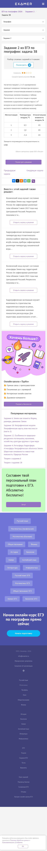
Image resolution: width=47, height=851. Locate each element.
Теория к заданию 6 (12, 458)
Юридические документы (23, 661)
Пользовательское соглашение (12, 842)
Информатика (32, 567)
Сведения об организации (23, 666)
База (24, 695)
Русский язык (22, 521)
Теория (23, 753)
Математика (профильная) (22, 528)
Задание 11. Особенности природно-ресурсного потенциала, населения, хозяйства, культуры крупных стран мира (21, 438)
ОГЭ (23, 748)
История (14, 552)
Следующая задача (34, 170)
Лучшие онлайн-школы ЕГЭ (23, 797)
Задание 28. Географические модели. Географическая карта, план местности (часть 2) (20, 428)
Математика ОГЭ (22, 583)
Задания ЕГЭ (23, 758)
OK (23, 846)
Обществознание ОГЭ (22, 591)
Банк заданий (23, 777)
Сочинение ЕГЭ (23, 787)
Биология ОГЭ (31, 599)
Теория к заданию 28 (13, 462)
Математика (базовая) (22, 536)
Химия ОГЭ (12, 599)
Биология (30, 552)
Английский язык (29, 560)
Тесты (23, 763)
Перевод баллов (23, 782)
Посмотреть (23, 65)
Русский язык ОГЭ (22, 575)
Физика (34, 544)
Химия (11, 560)
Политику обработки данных (19, 840)
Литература (12, 567)
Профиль (25, 690)
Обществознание (15, 544)
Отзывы (23, 792)
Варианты (23, 768)
